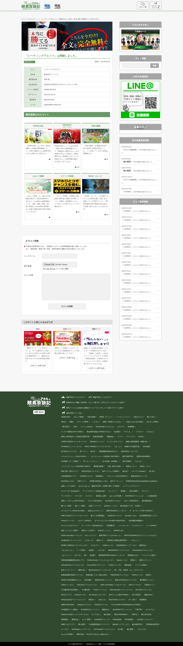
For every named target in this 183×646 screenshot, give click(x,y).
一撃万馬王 (65, 427)
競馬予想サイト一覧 (71, 412)
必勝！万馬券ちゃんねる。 (112, 422)
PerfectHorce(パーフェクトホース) (100, 560)
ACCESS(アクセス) (112, 501)
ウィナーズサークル (114, 442)
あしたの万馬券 (115, 496)
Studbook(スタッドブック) (71, 540)
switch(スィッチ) (110, 506)
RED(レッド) (144, 466)
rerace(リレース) (67, 521)
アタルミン (135, 540)
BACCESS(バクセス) (116, 600)
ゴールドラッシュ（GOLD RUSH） (74, 456)
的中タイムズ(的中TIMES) (118, 595)
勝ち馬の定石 (146, 614)
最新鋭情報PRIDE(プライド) (71, 575)
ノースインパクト (122, 417)
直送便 (92, 555)
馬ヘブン (83, 451)
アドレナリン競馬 (148, 555)
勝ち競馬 (81, 624)
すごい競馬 (86, 619)
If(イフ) (77, 555)
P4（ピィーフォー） (90, 461)
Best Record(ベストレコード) (120, 590)
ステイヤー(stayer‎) (138, 471)
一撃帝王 (134, 614)
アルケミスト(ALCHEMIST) (117, 476)
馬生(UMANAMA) (120, 614)
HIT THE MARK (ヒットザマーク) (128, 570)
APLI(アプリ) (66, 595)
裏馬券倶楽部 (98, 466)
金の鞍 (120, 629)
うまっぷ (117, 446)
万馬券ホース (149, 585)
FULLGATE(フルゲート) (96, 565)
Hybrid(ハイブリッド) (120, 624)
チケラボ (78, 496)
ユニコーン (112, 491)
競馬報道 (64, 619)
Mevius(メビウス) (84, 605)
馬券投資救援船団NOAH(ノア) (72, 560)
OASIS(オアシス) (100, 605)
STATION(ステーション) (134, 496)
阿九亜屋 (146, 446)
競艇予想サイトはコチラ (72, 397)
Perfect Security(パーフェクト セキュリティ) (78, 535)
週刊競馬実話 (147, 501)
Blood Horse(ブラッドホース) (99, 570)
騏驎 (71, 422)
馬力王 (92, 451)
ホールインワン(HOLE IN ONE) (72, 511)
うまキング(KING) (84, 521)
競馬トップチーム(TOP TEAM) (72, 501)
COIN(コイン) (107, 545)
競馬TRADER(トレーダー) (116, 511)
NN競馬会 (99, 476)
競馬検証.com (133, 555)
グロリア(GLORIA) (94, 501)
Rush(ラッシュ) (104, 530)
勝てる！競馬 (66, 506)
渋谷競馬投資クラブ (68, 476)
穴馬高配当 (110, 525)
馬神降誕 (131, 427)
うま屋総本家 (152, 496)
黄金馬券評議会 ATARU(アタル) (98, 432)
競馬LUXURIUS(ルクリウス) (125, 580)
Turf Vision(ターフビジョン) (104, 629)
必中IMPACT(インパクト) (122, 609)
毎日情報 (87, 580)
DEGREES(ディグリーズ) (125, 545)
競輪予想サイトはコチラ (99, 397)
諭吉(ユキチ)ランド (95, 511)
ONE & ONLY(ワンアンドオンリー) (74, 516)
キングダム (96, 614)
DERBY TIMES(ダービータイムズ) (73, 545)
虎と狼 (151, 471)
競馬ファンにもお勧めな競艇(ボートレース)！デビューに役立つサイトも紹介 (92, 407)
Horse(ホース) (80, 595)
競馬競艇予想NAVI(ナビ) (108, 451)
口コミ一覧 (142, 5)
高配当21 (105, 609)
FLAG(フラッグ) (114, 565)
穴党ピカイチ (138, 417)
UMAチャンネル (67, 585)
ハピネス (95, 422)
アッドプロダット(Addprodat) (93, 491)
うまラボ (101, 550)
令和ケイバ (81, 481)
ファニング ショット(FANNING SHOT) (75, 466)
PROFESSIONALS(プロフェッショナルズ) (139, 535)
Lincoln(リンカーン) (144, 619)
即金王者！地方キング (69, 471)
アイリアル (130, 437)
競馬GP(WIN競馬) (143, 456)
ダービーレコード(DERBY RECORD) (104, 456)
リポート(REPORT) (131, 501)
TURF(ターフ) (137, 575)
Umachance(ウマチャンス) (142, 550)
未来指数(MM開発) (135, 521)
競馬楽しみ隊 (101, 496)
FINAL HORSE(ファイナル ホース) (97, 446)
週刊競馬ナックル (146, 580)
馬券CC (91, 600)
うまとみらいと (67, 550)
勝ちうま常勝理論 (97, 516)
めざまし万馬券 (152, 422)
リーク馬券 (81, 550)
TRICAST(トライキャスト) (86, 585)
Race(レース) (121, 560)
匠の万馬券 (136, 595)
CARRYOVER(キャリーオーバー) (73, 442)
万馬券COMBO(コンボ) (97, 481)
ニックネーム (29, 256)
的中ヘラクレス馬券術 (110, 471)
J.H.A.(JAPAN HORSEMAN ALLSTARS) (125, 605)
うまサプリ (94, 545)
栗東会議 (127, 565)
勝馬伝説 (75, 619)
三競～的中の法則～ (114, 466)
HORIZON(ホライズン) (89, 471)
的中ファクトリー (67, 570)
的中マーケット (116, 481)
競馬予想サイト (29, 62)
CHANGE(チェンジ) (101, 619)
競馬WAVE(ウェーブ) (138, 476)
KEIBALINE (65, 417)
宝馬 (75, 427)
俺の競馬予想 (137, 624)
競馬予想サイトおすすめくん (109, 535)
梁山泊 (125, 471)
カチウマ (120, 427)
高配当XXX (148, 595)
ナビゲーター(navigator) (70, 491)
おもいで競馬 (78, 417)
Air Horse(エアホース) (97, 595)
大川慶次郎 (85, 590)
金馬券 (91, 550)
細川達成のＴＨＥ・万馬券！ (130, 506)
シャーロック (123, 525)
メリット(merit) (86, 427)
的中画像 (27, 266)
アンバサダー (66, 496)
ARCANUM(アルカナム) (104, 427)
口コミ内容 (28, 275)
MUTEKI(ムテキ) (67, 481)
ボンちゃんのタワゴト (69, 525)
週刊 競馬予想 (127, 456)
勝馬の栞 (81, 570)
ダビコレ (144, 491)
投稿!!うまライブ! (67, 624)
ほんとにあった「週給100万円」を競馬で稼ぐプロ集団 (99, 486)
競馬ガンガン (131, 466)
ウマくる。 (128, 432)
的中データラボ (134, 585)
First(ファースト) (100, 590)
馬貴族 (123, 491)
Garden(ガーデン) (114, 516)
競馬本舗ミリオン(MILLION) (96, 575)
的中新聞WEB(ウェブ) (148, 516)
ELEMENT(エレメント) (89, 609)
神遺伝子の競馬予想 (132, 446)
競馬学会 (142, 545)
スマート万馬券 (82, 422)
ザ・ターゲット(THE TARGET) (140, 511)
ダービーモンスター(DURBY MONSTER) (110, 521)
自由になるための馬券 (134, 422)
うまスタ (138, 461)
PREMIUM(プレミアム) (119, 575)
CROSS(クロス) (86, 476)
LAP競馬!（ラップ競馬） (70, 461)
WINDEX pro (118, 530)
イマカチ (139, 432)
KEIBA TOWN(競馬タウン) (71, 580)
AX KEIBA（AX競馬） (110, 461)
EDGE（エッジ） (105, 417)
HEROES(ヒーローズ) (129, 451)
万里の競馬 (91, 417)
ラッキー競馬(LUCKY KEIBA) (72, 432)
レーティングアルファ (131, 486)
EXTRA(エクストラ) (68, 451)
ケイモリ (88, 496)
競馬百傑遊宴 (98, 437)
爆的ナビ (100, 540)
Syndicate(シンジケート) (81, 629)
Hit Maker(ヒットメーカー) (71, 446)
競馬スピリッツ (145, 560)
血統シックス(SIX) (68, 486)
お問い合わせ (39, 412)
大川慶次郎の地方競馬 (69, 590)
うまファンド (66, 555)
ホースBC (131, 600)
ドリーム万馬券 (140, 565)
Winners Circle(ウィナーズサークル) (74, 614)
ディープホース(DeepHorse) (91, 525)
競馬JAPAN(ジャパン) (103, 580)
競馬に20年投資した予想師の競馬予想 (75, 437)
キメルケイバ (137, 525)
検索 (154, 66)
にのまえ (149, 432)
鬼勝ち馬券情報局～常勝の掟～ (137, 442)
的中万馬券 (127, 461)
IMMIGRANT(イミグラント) (118, 550)
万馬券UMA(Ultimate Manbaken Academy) (141, 481)
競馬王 (148, 575)
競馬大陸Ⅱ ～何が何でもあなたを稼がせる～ (93, 634)
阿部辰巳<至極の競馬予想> (117, 540)
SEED (63, 422)
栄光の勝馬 (133, 491)
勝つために (151, 417)
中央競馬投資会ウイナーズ (98, 624)
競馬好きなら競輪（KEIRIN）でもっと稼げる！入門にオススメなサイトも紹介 (92, 402)
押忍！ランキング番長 (69, 530)
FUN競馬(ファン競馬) (69, 609)
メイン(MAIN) (151, 525)
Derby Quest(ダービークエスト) (72, 600)
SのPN (140, 437)
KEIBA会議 (117, 619)
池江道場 (107, 614)
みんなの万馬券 (67, 634)
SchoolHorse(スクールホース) (72, 565)
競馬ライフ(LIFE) (87, 530)
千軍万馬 (138, 609)
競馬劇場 (142, 600)
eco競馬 (117, 432)
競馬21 (132, 560)
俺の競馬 (130, 629)
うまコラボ (141, 629)
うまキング (88, 540)
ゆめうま (102, 600)
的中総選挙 (129, 619)
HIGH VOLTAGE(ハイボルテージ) (112, 585)
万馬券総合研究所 (152, 624)
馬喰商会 (110, 437)
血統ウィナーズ (94, 506)
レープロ (64, 629)
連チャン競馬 (80, 506)
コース (119, 437)
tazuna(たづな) (130, 516)
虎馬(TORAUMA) (67, 605)
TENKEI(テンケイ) (96, 442)
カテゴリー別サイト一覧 (155, 5)
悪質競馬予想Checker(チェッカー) (111, 555)
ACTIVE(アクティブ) (143, 590)
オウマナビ (150, 609)
